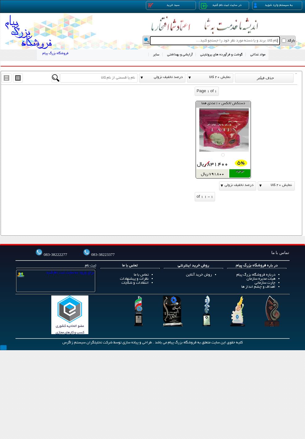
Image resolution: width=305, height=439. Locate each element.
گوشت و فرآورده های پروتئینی (221, 55)
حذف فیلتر (264, 77)
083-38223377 (103, 254)
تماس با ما (141, 275)
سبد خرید (164, 5)
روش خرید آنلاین (199, 275)
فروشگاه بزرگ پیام (55, 53)
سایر (156, 55)
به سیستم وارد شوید (273, 5)
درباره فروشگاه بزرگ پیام (255, 275)
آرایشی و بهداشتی (180, 55)
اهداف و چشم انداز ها (258, 287)
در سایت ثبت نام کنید (221, 6)
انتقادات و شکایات (135, 283)
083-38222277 (55, 254)
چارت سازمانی (265, 283)
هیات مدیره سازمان (261, 279)
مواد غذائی (257, 55)
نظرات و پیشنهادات (134, 279)
